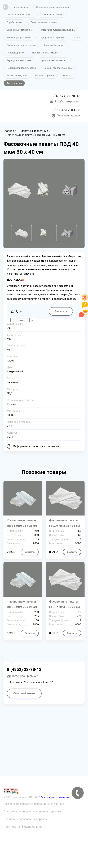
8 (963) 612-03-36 (66, 110)
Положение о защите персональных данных (32, 811)
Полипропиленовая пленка (21, 45)
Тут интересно (14, 83)
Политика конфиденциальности (24, 826)
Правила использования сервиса (25, 819)
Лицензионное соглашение (55, 797)
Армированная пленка (53, 60)
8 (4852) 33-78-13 (66, 96)
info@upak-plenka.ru (68, 101)
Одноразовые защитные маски (52, 7)
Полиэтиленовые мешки (45, 52)
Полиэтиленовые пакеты (20, 14)
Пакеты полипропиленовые (21, 68)
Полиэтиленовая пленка (44, 22)
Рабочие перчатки (45, 75)
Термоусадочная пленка (20, 60)
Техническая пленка (52, 14)
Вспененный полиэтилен (20, 30)
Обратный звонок (24, 693)
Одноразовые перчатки (52, 37)
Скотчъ (77, 37)
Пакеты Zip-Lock (15, 52)
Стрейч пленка (14, 22)
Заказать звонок (68, 115)
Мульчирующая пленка (19, 37)
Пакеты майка (20, 7)
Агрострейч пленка (54, 45)
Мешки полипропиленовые (59, 68)
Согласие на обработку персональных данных (33, 804)
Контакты (68, 75)
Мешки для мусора (17, 75)
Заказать (60, 311)
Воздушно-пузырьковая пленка (58, 30)
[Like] (85, 299)
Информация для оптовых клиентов (36, 446)
